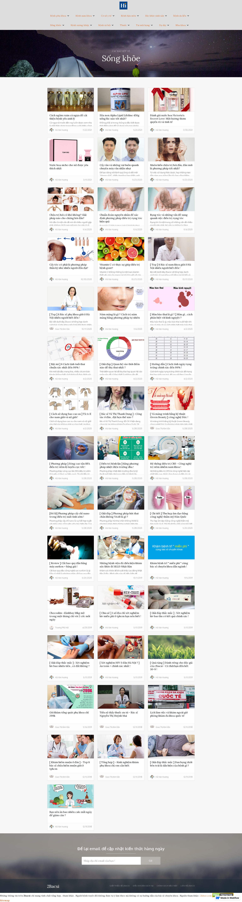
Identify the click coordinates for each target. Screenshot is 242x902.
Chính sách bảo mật (167, 886)
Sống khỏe (55, 25)
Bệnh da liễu (179, 15)
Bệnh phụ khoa (58, 15)
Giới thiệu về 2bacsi (120, 886)
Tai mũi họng (143, 25)
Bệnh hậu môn (128, 15)
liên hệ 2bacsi (188, 886)
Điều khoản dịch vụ (143, 886)
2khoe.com (206, 895)
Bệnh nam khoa (84, 15)
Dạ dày (162, 25)
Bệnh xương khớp (80, 25)
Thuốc (123, 25)
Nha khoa (181, 25)
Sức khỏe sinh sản (154, 15)
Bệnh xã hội (104, 25)
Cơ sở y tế (106, 15)
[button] (59, 15)
